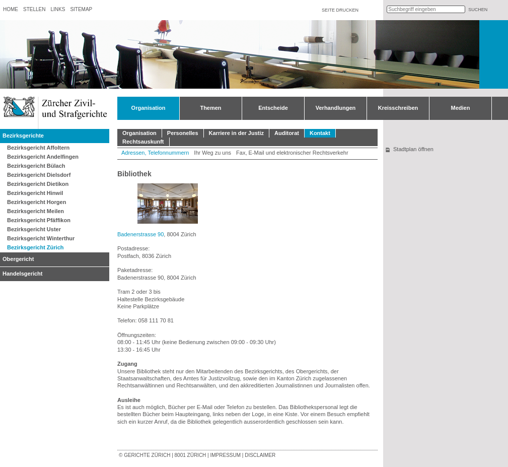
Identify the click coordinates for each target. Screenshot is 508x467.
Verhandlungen (335, 108)
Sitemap (81, 9)
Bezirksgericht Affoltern (38, 148)
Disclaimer (260, 455)
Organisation (148, 108)
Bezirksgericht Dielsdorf (39, 175)
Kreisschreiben (398, 108)
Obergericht (18, 259)
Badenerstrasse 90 (140, 234)
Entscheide (273, 108)
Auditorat (286, 133)
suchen (477, 9)
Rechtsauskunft (143, 142)
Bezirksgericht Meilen (35, 211)
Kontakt (320, 133)
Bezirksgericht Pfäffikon (38, 220)
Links (57, 9)
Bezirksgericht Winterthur (41, 238)
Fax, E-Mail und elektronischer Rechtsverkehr (292, 153)
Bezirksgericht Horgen (36, 202)
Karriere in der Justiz (236, 133)
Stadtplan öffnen (413, 149)
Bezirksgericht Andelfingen (43, 157)
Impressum (225, 455)
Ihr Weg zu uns (212, 153)
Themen (210, 108)
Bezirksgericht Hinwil (35, 193)
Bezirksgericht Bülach (36, 166)
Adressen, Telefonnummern (155, 153)
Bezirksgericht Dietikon (37, 184)
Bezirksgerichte (23, 135)
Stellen (34, 9)
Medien (460, 108)
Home (10, 9)
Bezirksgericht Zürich (35, 247)
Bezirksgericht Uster (34, 229)
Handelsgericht (22, 274)
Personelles (182, 133)
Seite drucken (340, 10)
